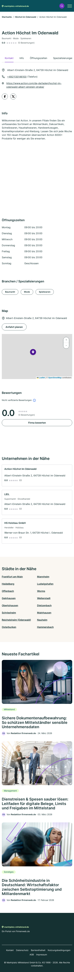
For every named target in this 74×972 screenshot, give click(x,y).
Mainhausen (44, 612)
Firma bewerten (37, 422)
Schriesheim (9, 612)
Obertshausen (10, 605)
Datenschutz (22, 950)
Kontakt (10, 950)
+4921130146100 (17, 76)
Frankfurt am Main (12, 576)
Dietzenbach (44, 605)
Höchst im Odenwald (25, 17)
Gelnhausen (9, 598)
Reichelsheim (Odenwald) (16, 619)
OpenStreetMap (55, 378)
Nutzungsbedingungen (59, 950)
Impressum (41, 954)
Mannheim (43, 576)
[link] (37, 475)
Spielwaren (44, 291)
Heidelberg (8, 583)
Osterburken (9, 627)
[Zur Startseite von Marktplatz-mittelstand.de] (15, 6)
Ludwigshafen (45, 583)
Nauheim (42, 619)
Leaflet (41, 378)
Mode (27, 291)
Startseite (7, 17)
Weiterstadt (43, 598)
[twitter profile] (13, 96)
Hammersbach (45, 627)
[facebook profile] (5, 96)
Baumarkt (10, 291)
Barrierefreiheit (38, 950)
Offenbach (8, 591)
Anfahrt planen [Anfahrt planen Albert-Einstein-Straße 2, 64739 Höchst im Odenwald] (14, 326)
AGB (32, 954)
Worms (41, 591)
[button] (61, 6)
